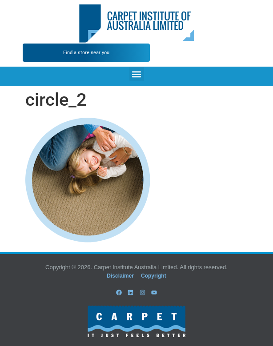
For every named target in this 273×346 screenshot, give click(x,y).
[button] (136, 74)
